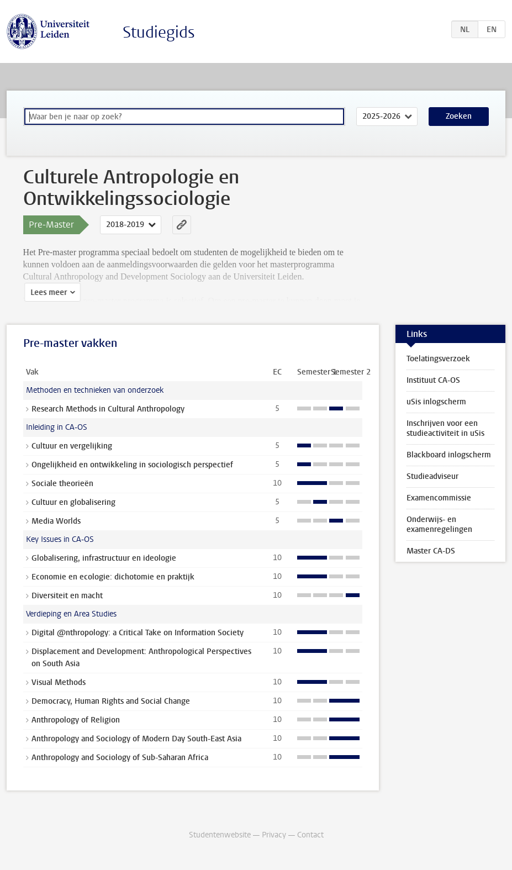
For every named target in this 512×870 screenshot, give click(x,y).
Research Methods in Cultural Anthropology (107, 409)
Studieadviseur (432, 476)
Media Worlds (56, 521)
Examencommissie (439, 498)
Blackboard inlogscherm (449, 455)
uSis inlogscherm (436, 402)
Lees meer (47, 292)
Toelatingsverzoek (438, 359)
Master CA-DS (431, 551)
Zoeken (459, 116)
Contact (310, 835)
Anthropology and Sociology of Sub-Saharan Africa (119, 757)
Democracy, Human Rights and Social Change (110, 701)
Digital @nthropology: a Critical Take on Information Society (137, 633)
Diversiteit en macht (67, 595)
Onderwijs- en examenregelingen (439, 524)
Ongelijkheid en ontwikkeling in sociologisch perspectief (132, 465)
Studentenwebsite (220, 835)
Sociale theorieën (62, 483)
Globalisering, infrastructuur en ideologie (103, 558)
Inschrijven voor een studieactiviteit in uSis (445, 428)
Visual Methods (58, 682)
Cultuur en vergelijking (71, 446)
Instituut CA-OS (433, 380)
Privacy (274, 835)
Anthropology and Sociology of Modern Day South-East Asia (136, 739)
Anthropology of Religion (75, 720)
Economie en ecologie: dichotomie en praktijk (112, 577)
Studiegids (159, 32)
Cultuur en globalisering (73, 502)
